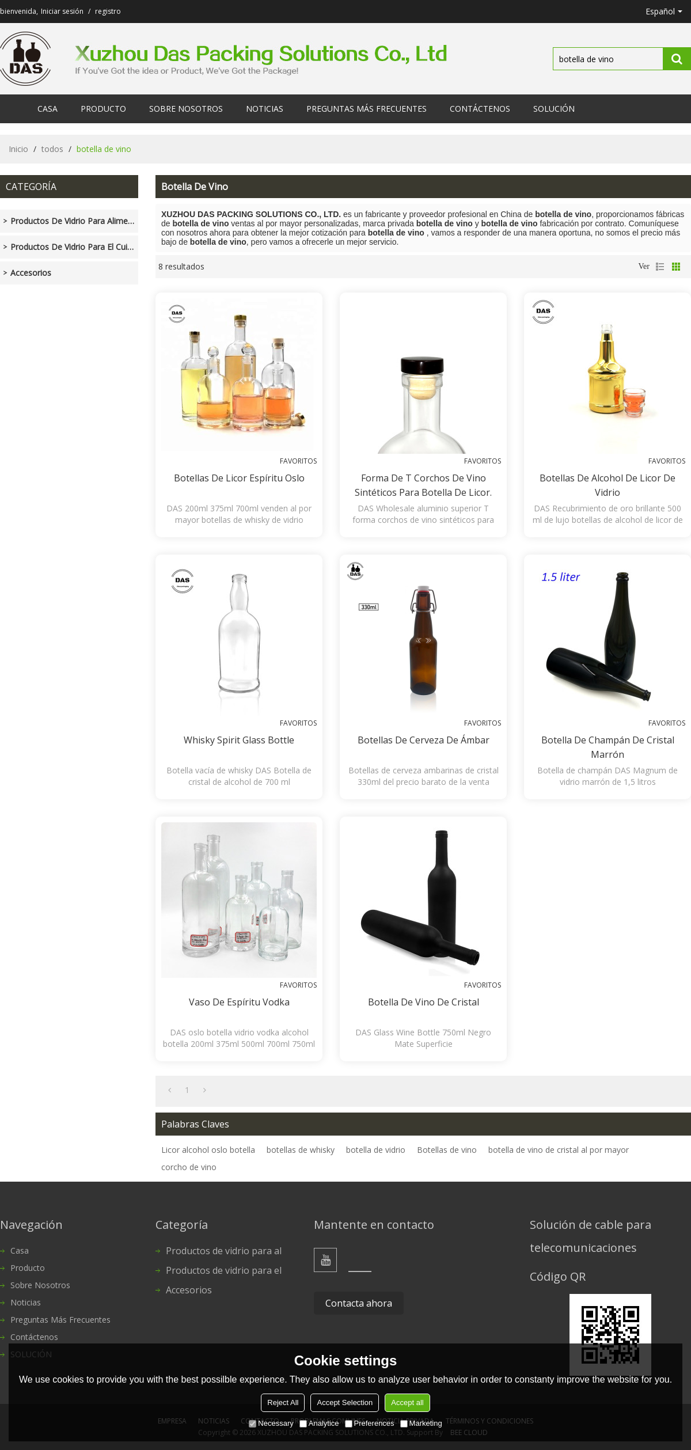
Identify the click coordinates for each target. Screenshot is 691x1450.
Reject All (282, 1402)
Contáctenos (480, 108)
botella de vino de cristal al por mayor (558, 1149)
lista (660, 266)
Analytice (319, 1423)
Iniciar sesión (62, 11)
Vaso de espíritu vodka (239, 1002)
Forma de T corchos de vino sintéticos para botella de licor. (423, 485)
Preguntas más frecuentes (366, 108)
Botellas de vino (447, 1149)
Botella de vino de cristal (423, 1002)
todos (52, 148)
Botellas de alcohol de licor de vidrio (607, 485)
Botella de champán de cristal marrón (607, 747)
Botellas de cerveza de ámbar (423, 740)
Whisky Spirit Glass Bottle (239, 740)
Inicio (18, 148)
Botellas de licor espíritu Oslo (239, 478)
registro (108, 11)
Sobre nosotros (186, 108)
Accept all (407, 1402)
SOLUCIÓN (554, 108)
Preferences (369, 1423)
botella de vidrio (375, 1149)
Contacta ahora (358, 1303)
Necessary (271, 1423)
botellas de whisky (301, 1149)
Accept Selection (345, 1402)
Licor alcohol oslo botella (208, 1149)
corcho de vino (189, 1166)
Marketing (421, 1423)
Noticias (264, 108)
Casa (47, 108)
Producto (103, 108)
